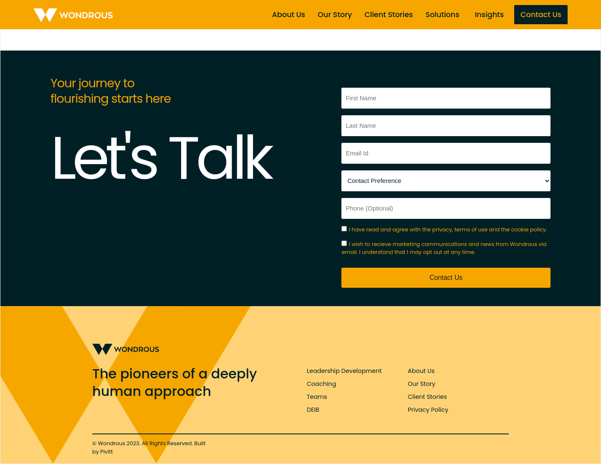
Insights (489, 15)
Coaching (321, 384)
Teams (317, 397)
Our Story (335, 15)
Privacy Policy (428, 410)
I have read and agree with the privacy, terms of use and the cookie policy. (448, 229)
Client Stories (388, 15)
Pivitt (106, 451)
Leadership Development (344, 371)
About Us (289, 15)
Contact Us (540, 15)
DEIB (313, 410)
